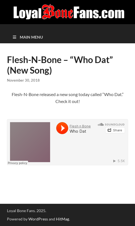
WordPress (38, 219)
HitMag (62, 219)
